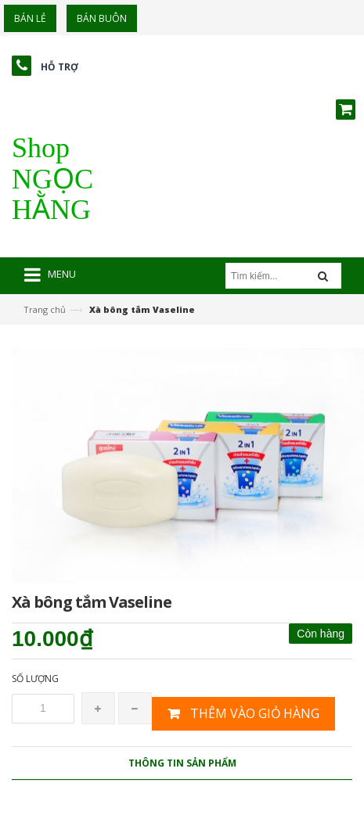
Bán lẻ (30, 18)
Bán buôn (102, 18)
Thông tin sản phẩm (182, 763)
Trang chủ (44, 309)
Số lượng (35, 678)
